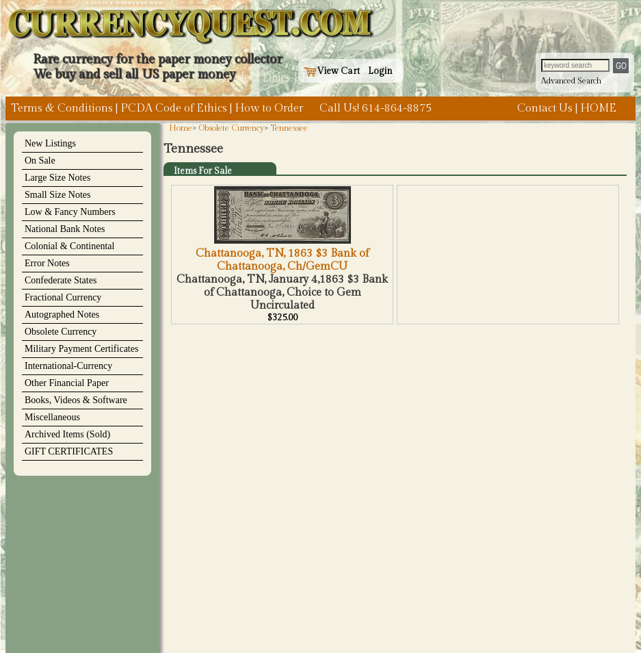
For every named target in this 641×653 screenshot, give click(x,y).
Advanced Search (571, 81)
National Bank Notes (65, 229)
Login (380, 71)
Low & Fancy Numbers (70, 212)
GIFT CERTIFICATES (69, 451)
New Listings (50, 143)
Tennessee (289, 128)
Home (180, 128)
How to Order (269, 108)
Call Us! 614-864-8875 (375, 108)
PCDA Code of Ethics (173, 108)
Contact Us (545, 108)
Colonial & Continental (69, 246)
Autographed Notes (62, 314)
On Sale (40, 160)
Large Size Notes (57, 177)
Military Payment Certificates (81, 349)
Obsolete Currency (60, 331)
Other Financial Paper (67, 383)
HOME (598, 108)
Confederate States (60, 280)
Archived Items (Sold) (67, 434)
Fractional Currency (63, 297)
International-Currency (68, 366)
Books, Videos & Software (76, 400)
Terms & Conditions (62, 108)
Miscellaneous (52, 417)
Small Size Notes (57, 195)
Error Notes (47, 263)
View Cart (332, 71)
